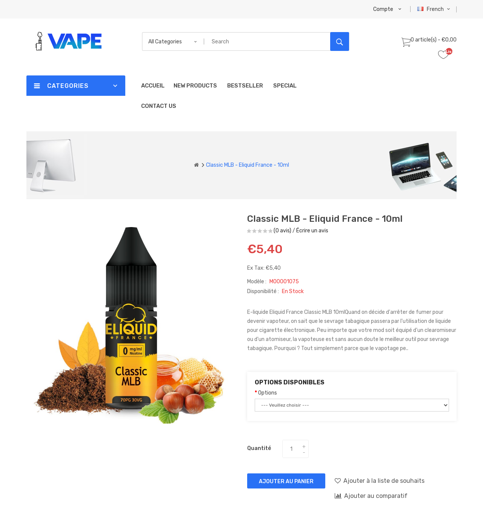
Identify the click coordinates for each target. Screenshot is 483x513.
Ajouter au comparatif (371, 495)
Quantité (259, 448)
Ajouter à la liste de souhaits (380, 480)
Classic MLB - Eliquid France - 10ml (247, 165)
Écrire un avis (312, 230)
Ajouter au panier (286, 481)
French (434, 9)
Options (267, 393)
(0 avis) (282, 230)
